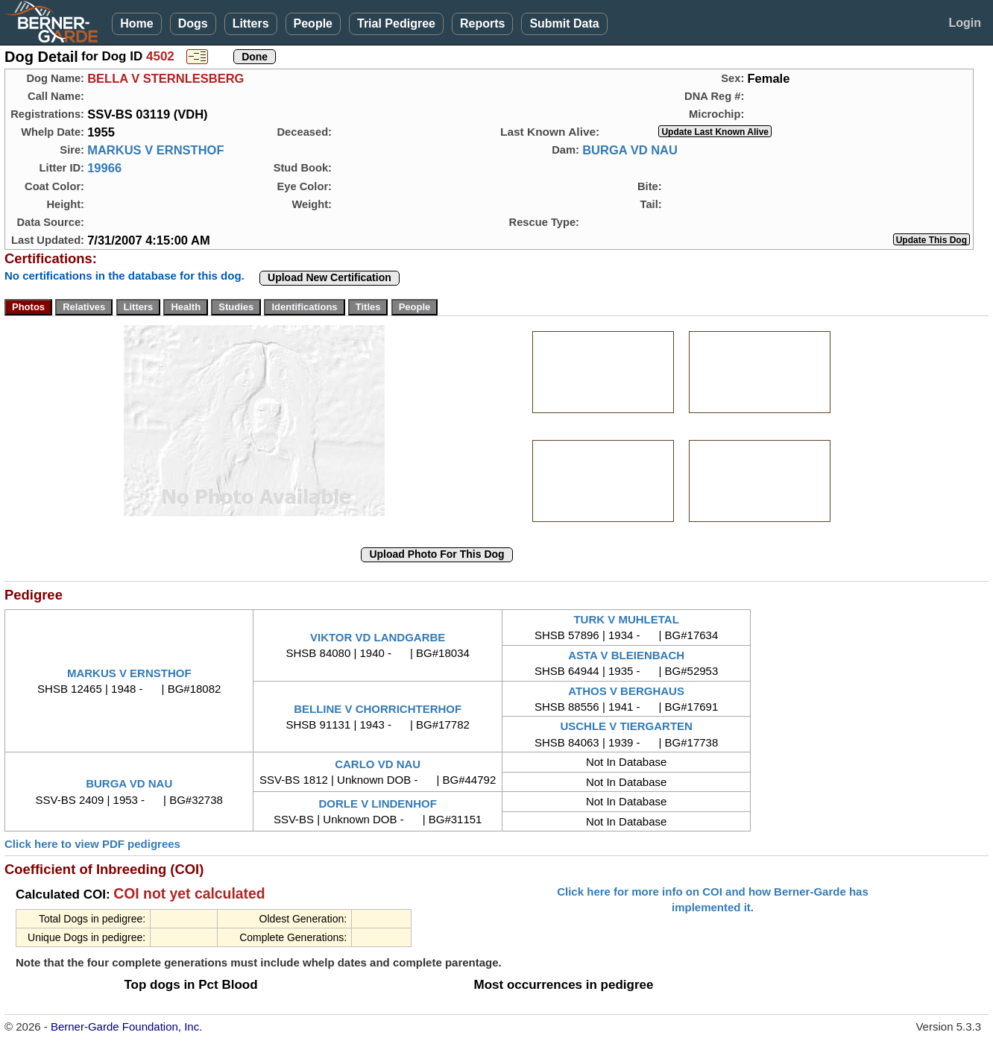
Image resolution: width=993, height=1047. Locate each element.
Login (964, 22)
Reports (482, 23)
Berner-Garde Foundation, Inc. (126, 1026)
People (313, 23)
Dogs (193, 23)
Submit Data (564, 23)
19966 (104, 167)
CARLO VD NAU (377, 764)
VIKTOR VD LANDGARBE (377, 637)
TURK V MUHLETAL (625, 619)
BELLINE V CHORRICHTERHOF (377, 708)
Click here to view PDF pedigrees (92, 843)
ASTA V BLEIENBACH (626, 655)
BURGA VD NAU (630, 150)
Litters (251, 23)
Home (136, 23)
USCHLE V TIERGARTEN (626, 726)
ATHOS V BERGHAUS (626, 691)
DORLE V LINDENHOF (378, 803)
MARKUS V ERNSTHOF (155, 150)
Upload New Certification (329, 277)
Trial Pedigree (396, 23)
